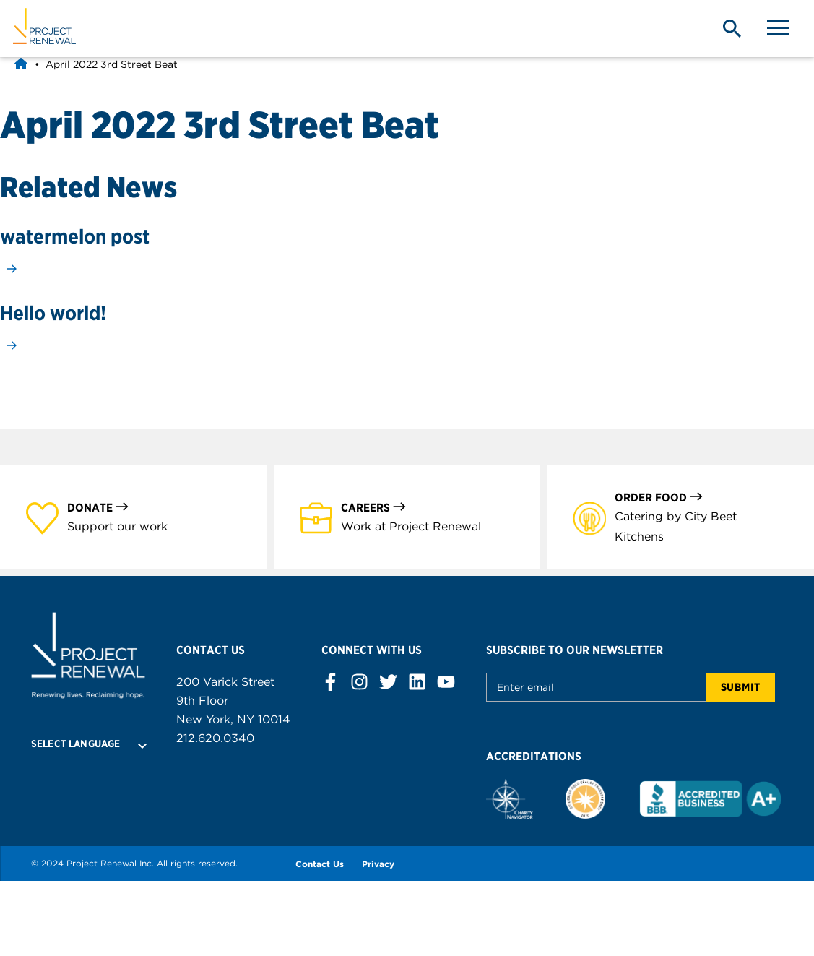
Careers (374, 506)
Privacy (378, 863)
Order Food (659, 496)
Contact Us (319, 863)
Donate (98, 506)
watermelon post (75, 236)
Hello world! (53, 313)
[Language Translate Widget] (88, 744)
